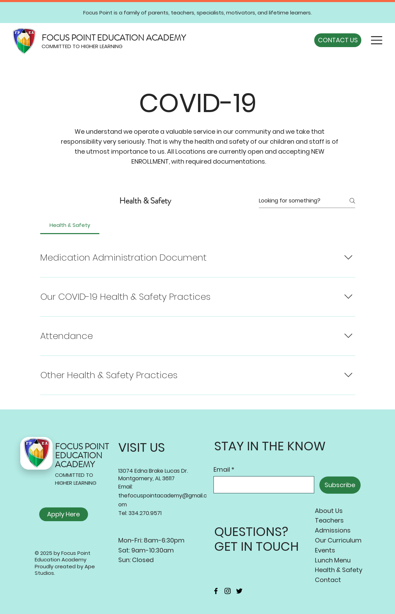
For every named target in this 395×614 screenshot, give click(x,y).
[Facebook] (216, 591)
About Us (329, 510)
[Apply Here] (63, 514)
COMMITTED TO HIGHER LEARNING (82, 46)
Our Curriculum (338, 540)
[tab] (70, 225)
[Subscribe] (340, 485)
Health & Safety (338, 570)
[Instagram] (227, 591)
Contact (328, 579)
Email (221, 470)
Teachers (329, 520)
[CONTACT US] (337, 40)
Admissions (333, 530)
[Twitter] (239, 591)
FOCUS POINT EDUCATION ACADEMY (114, 38)
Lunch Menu (333, 560)
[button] (376, 40)
